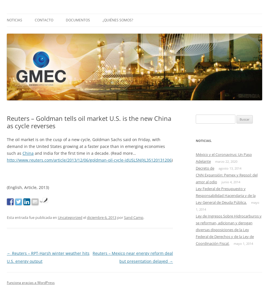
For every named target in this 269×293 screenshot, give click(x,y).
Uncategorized (70, 217)
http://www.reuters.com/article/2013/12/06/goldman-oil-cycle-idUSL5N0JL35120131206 (89, 160)
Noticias (14, 20)
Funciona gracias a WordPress (31, 282)
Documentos (78, 20)
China (28, 153)
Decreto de (205, 168)
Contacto (44, 20)
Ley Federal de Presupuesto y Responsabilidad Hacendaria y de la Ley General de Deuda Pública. (226, 195)
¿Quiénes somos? (118, 20)
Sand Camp (133, 217)
